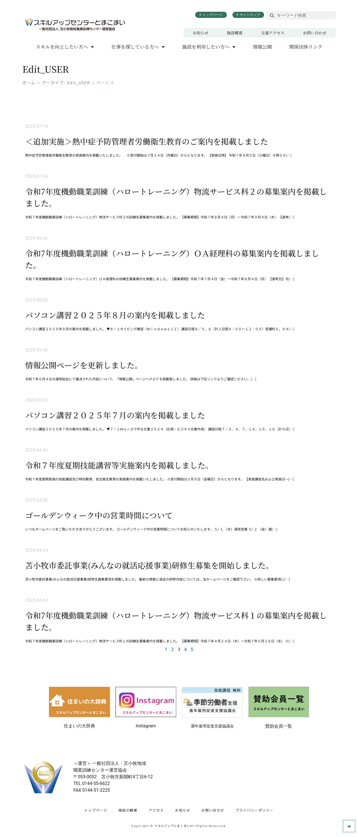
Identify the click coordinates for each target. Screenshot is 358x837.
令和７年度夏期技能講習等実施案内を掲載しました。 (119, 465)
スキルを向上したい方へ (65, 47)
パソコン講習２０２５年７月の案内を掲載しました (115, 415)
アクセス (156, 810)
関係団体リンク (305, 46)
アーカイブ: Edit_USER (66, 82)
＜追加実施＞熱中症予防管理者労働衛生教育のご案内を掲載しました (146, 141)
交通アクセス (272, 33)
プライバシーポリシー (254, 810)
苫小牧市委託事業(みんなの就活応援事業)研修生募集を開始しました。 (149, 565)
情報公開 (262, 46)
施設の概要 (128, 810)
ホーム (29, 82)
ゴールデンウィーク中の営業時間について (99, 515)
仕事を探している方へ (138, 47)
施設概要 (234, 33)
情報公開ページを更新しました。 (83, 365)
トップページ (95, 810)
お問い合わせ (314, 33)
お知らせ (200, 33)
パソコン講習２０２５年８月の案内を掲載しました (115, 314)
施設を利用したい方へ (208, 47)
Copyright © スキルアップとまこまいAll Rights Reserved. (179, 826)
